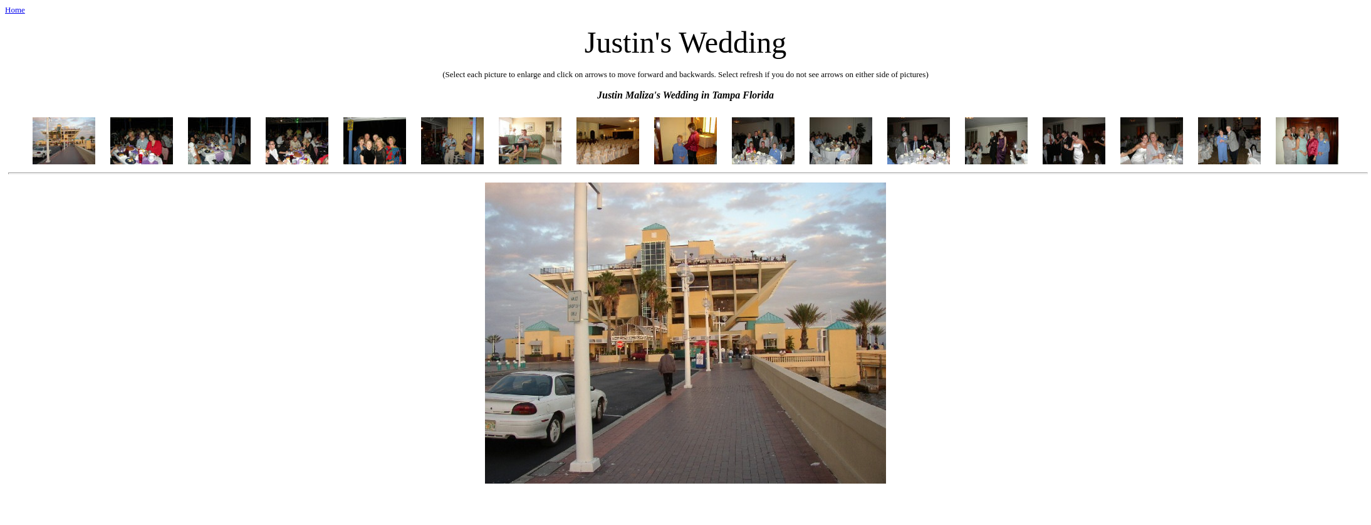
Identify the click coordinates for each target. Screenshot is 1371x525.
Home (15, 9)
